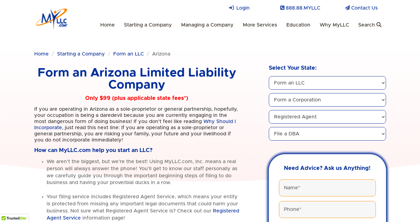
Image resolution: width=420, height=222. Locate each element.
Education (298, 25)
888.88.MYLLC (303, 8)
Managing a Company (207, 25)
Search (369, 24)
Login (243, 8)
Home (107, 25)
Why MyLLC (334, 25)
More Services (260, 25)
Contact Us (364, 8)
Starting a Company (148, 25)
